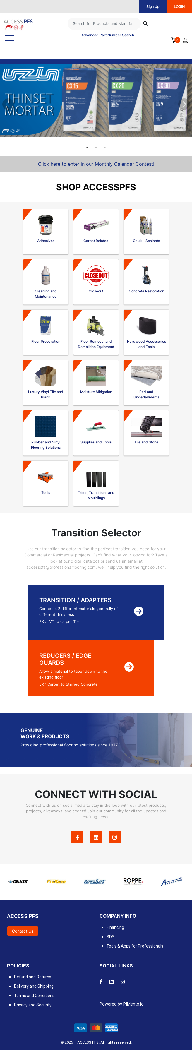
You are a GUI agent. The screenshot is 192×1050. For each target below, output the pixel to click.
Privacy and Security (33, 1005)
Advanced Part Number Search (107, 35)
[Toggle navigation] (9, 38)
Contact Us (22, 931)
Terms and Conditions (34, 995)
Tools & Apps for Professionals (135, 946)
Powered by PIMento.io (122, 1004)
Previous (7, 103)
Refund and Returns (32, 976)
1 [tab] (87, 147)
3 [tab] (105, 147)
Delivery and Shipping (34, 986)
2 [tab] (96, 147)
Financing (115, 927)
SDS (110, 936)
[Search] (104, 24)
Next (183, 103)
